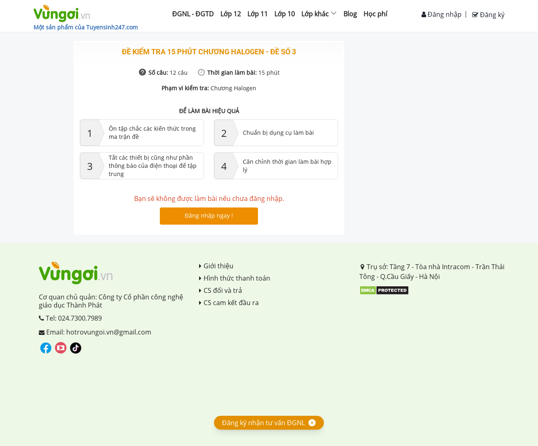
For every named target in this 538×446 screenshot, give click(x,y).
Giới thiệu (216, 265)
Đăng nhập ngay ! (209, 215)
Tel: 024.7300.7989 (70, 318)
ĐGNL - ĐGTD (193, 13)
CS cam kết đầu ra (229, 302)
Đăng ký (488, 14)
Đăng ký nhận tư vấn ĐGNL (263, 422)
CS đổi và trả (220, 290)
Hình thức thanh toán (234, 278)
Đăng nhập (441, 14)
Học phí (375, 13)
